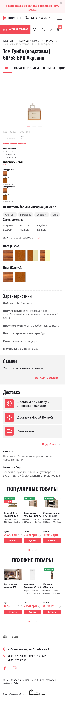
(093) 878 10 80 (17, 657)
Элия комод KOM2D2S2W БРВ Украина (32, 515)
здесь (32, 9)
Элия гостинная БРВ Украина (51, 515)
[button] (29, 550)
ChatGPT (11, 215)
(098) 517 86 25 (38, 17)
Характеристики (26, 68)
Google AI (46, 215)
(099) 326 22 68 (17, 661)
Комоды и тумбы (29, 40)
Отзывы (49, 68)
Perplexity (28, 215)
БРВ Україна (24, 303)
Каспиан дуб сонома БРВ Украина (10, 586)
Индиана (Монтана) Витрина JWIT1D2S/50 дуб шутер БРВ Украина (51, 586)
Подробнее (49, 444)
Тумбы (50, 40)
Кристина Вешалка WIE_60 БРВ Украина (32, 586)
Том (4, 165)
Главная (8, 40)
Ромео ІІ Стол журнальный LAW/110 (11, 515)
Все (7, 68)
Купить (13, 541)
